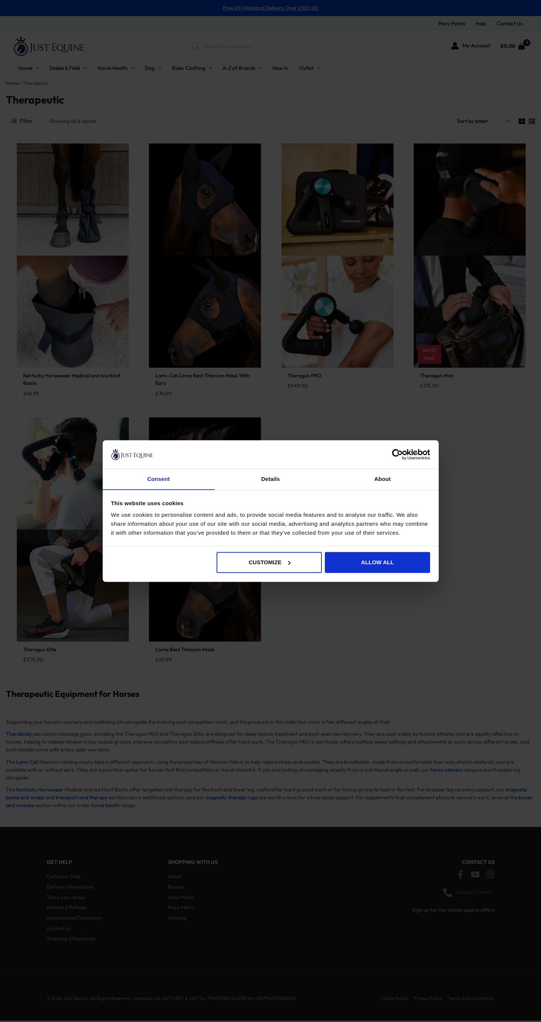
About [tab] (382, 479)
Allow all (377, 562)
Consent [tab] (158, 479)
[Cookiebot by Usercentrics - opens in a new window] (397, 454)
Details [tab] (270, 479)
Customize (269, 562)
